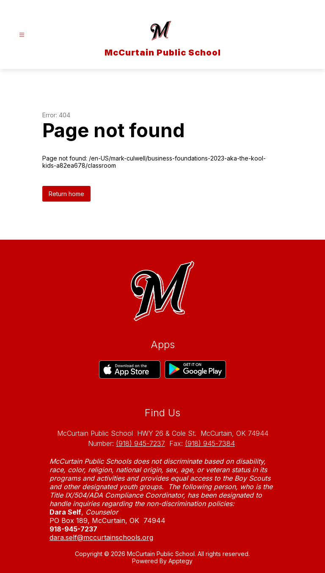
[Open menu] (22, 35)
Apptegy (180, 561)
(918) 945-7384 (210, 443)
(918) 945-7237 (140, 443)
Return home (66, 193)
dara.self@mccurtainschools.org (101, 537)
